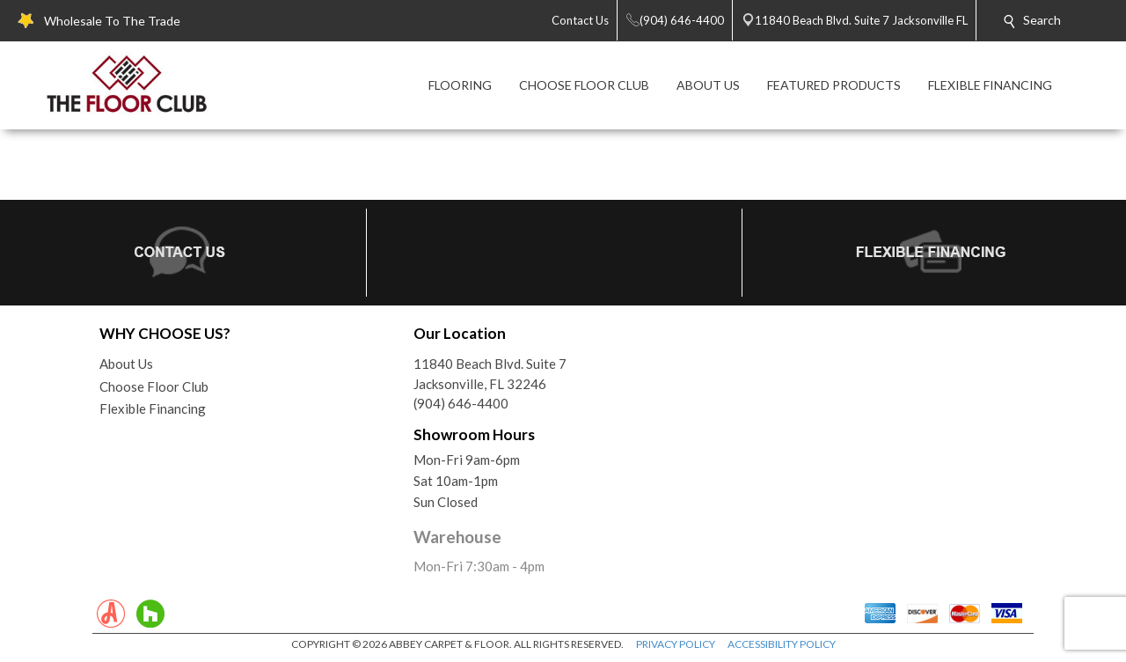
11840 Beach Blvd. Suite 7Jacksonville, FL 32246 (490, 374)
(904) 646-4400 (460, 403)
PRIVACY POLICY (675, 644)
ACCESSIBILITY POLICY (782, 644)
